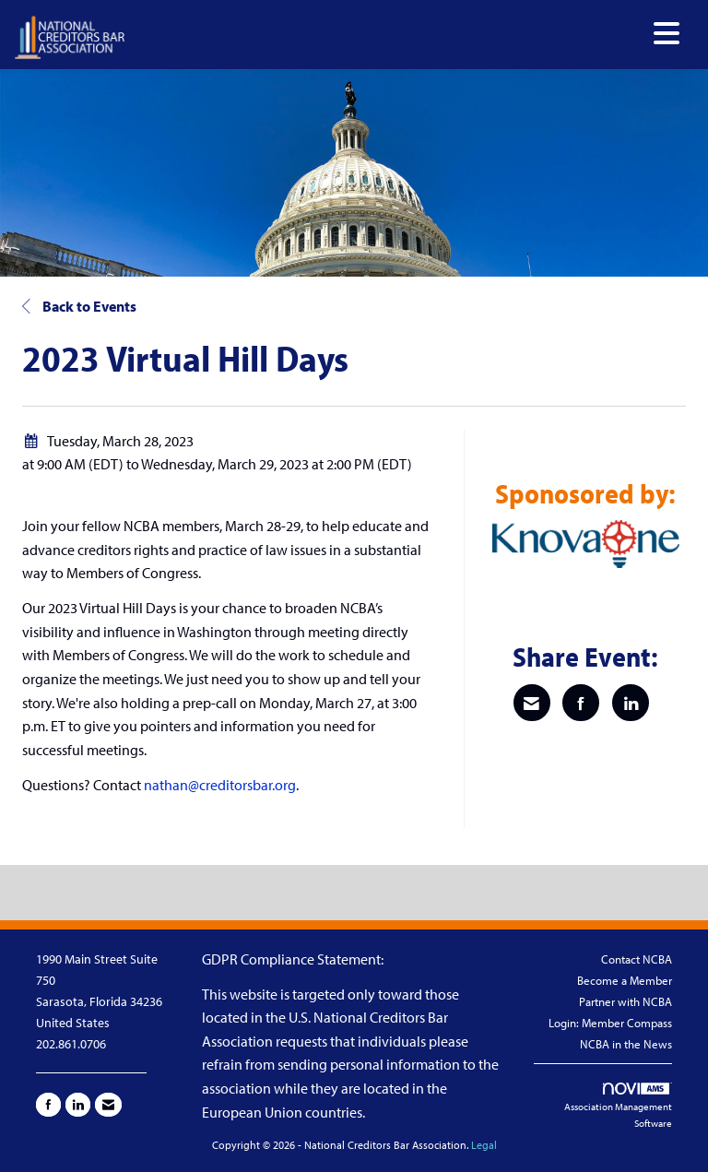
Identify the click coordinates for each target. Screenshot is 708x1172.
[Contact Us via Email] (108, 1105)
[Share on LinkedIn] (630, 702)
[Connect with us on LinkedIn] (77, 1105)
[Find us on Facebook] (48, 1105)
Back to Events (79, 306)
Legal (484, 1145)
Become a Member (624, 980)
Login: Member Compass (610, 1022)
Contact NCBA (636, 959)
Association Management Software (618, 1106)
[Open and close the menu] (407, 33)
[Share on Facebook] (580, 702)
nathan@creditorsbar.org (220, 784)
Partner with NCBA (625, 1001)
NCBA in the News (626, 1043)
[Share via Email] (531, 702)
